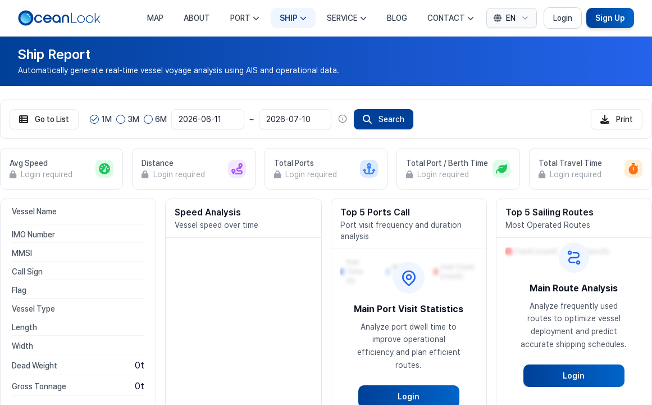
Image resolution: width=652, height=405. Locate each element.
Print (616, 119)
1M (106, 119)
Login (562, 18)
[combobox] (511, 18)
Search (383, 119)
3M (133, 119)
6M (161, 119)
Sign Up (610, 18)
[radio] (94, 119)
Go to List (44, 119)
